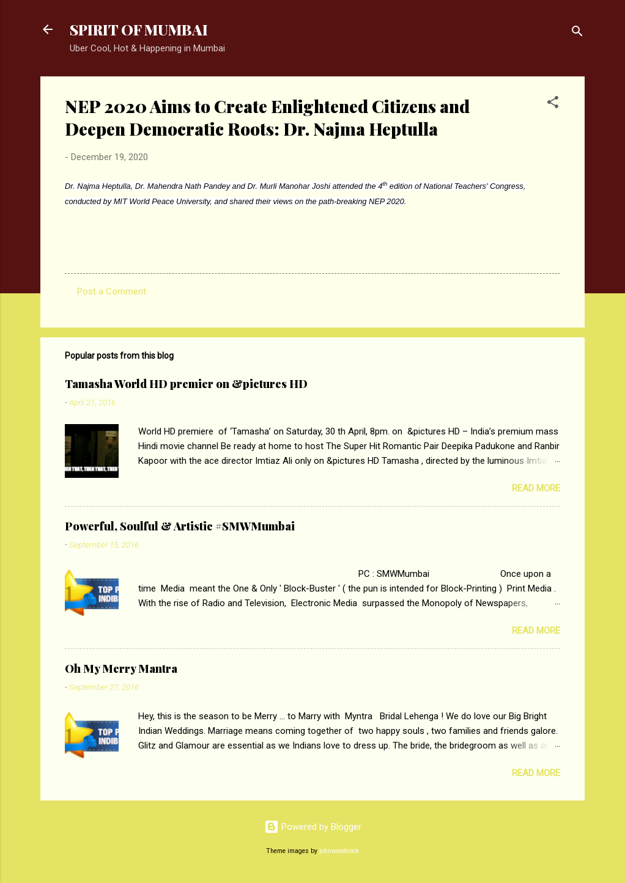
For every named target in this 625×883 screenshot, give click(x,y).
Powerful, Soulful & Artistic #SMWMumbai (180, 526)
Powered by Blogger (312, 826)
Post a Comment (111, 291)
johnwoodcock (339, 851)
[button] (552, 104)
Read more (536, 488)
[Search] (577, 33)
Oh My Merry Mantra (121, 668)
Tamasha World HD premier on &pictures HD (186, 383)
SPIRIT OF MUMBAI (139, 29)
